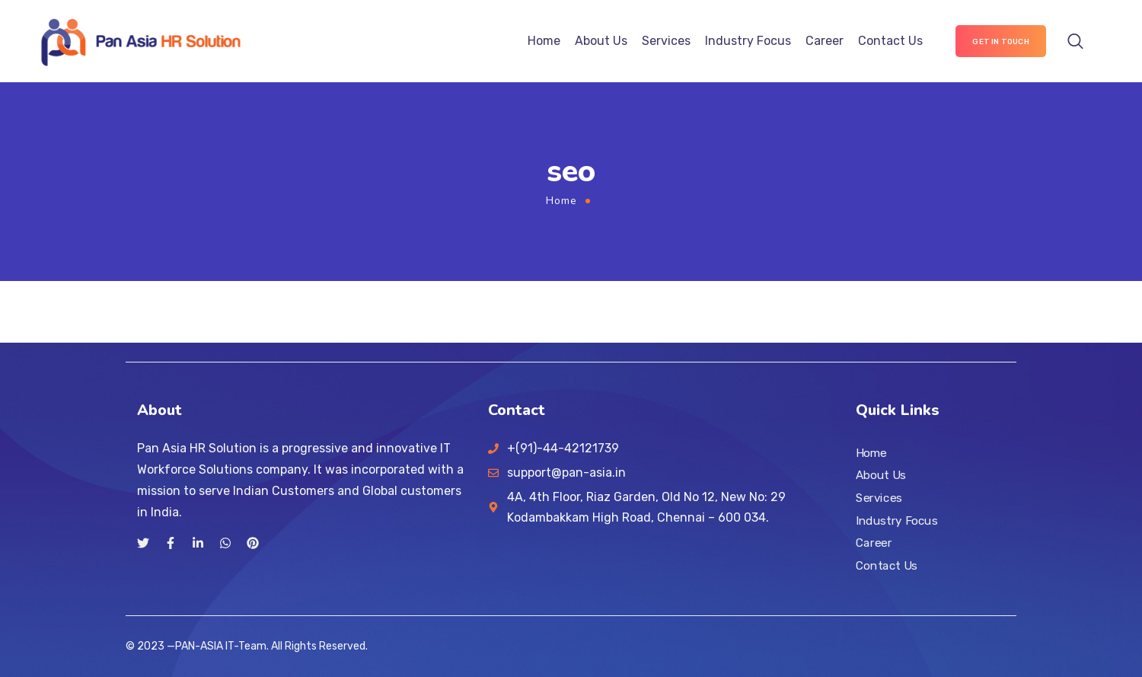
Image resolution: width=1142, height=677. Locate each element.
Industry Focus (748, 41)
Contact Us (890, 41)
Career (824, 41)
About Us (601, 41)
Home (544, 41)
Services (666, 41)
